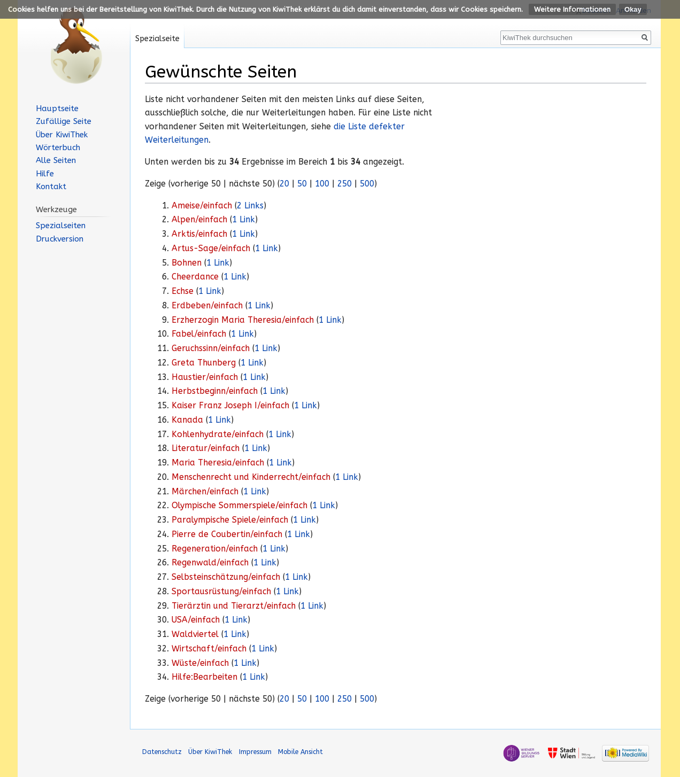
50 (302, 184)
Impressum (255, 752)
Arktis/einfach (199, 234)
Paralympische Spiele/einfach (230, 520)
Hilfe (45, 173)
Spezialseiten (61, 225)
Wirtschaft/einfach (209, 649)
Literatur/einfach (205, 448)
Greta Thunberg (204, 363)
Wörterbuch (58, 147)
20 (284, 184)
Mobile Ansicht (300, 752)
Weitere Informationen (572, 9)
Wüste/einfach (200, 663)
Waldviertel (195, 634)
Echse (183, 291)
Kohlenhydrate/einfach (218, 434)
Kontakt (51, 186)
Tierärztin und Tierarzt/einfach (234, 606)
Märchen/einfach (205, 491)
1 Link (243, 219)
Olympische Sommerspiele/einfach (239, 505)
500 (367, 184)
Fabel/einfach (199, 334)
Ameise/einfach (202, 206)
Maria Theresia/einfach (218, 463)
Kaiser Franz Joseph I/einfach (230, 405)
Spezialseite (157, 38)
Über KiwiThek (62, 134)
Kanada (187, 420)
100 (322, 184)
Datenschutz (162, 752)
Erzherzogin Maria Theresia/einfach (243, 320)
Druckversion (59, 239)
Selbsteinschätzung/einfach (226, 577)
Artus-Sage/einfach (211, 248)
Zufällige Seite (63, 121)
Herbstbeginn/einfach (215, 391)
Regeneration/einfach (215, 549)
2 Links (250, 206)
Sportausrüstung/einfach (221, 591)
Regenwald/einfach (210, 563)
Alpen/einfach (199, 219)
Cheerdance (195, 277)
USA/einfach (196, 620)
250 (344, 184)
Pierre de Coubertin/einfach (227, 534)
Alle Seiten (56, 160)
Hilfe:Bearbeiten (204, 677)
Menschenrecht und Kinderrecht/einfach (251, 477)
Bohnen (187, 263)
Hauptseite (57, 108)
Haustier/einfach (205, 377)
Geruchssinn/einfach (211, 348)
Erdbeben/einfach (207, 305)
